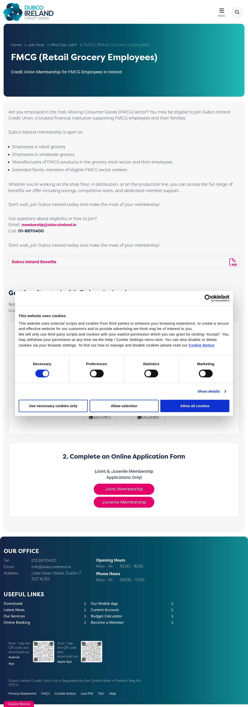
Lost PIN (92, 696)
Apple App (65, 663)
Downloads (14, 604)
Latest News (15, 611)
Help (119, 696)
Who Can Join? (68, 46)
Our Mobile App (105, 604)
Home (17, 46)
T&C (106, 696)
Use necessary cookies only (53, 406)
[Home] (31, 12)
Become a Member (109, 623)
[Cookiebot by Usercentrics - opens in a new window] (208, 298)
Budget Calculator (108, 617)
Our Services (15, 617)
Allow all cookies (194, 406)
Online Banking (18, 623)
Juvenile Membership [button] (124, 503)
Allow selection (124, 406)
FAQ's (48, 696)
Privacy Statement (23, 696)
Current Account (106, 611)
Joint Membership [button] (124, 490)
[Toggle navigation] (221, 11)
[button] (237, 13)
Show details (209, 391)
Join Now (38, 46)
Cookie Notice (202, 345)
